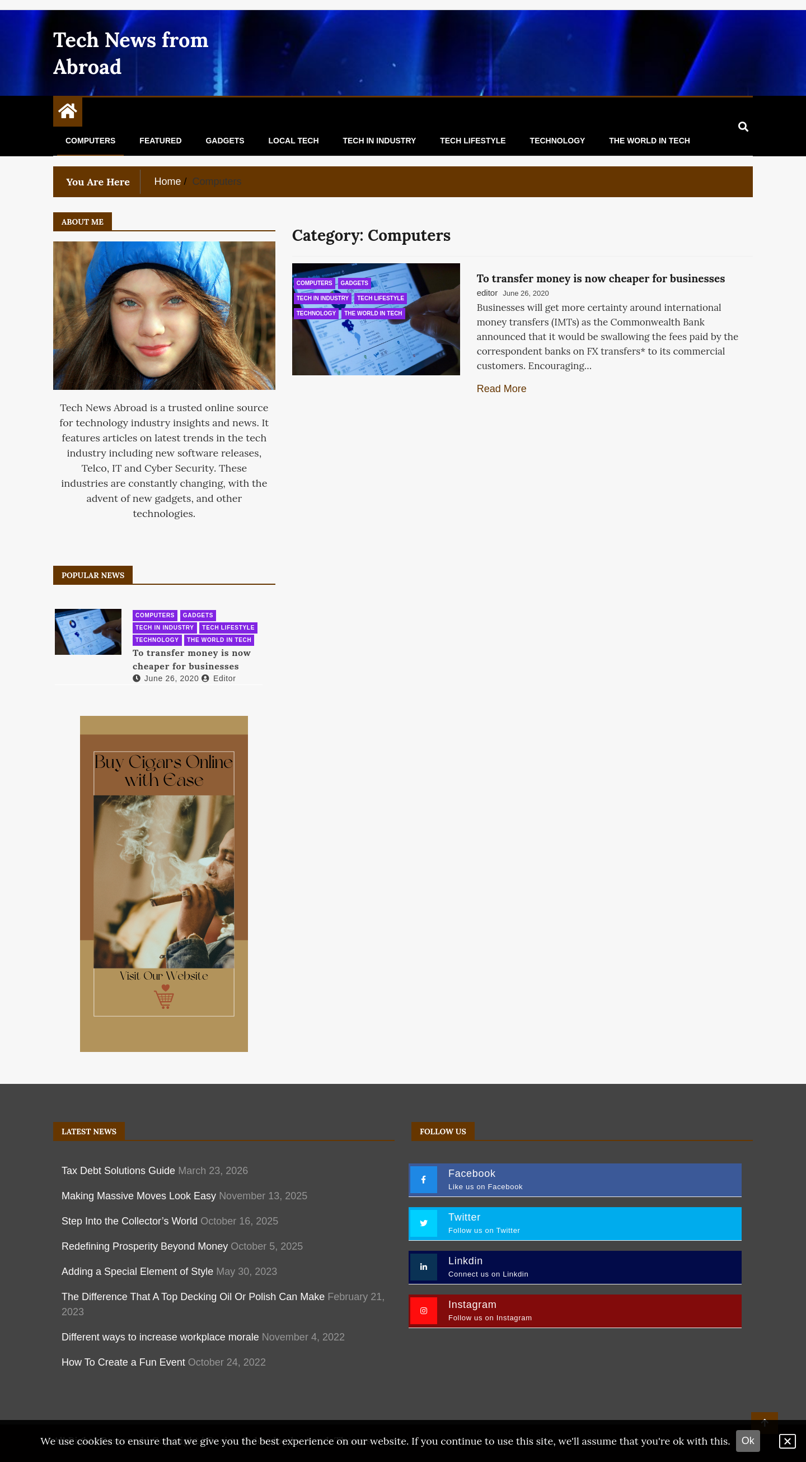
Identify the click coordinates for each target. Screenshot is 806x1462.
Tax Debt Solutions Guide (118, 1170)
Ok (748, 1440)
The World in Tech (649, 140)
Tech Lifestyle (472, 140)
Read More (502, 388)
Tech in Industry (379, 140)
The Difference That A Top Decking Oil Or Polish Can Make (193, 1296)
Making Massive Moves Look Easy (139, 1196)
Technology (557, 140)
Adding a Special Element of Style (137, 1271)
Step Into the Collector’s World (130, 1221)
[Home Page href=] (67, 113)
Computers (90, 140)
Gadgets (224, 140)
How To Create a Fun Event (123, 1362)
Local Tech (294, 140)
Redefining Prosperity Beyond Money (145, 1246)
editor (487, 292)
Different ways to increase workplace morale (160, 1337)
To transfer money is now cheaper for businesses (601, 278)
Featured (160, 140)
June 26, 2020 (166, 678)
